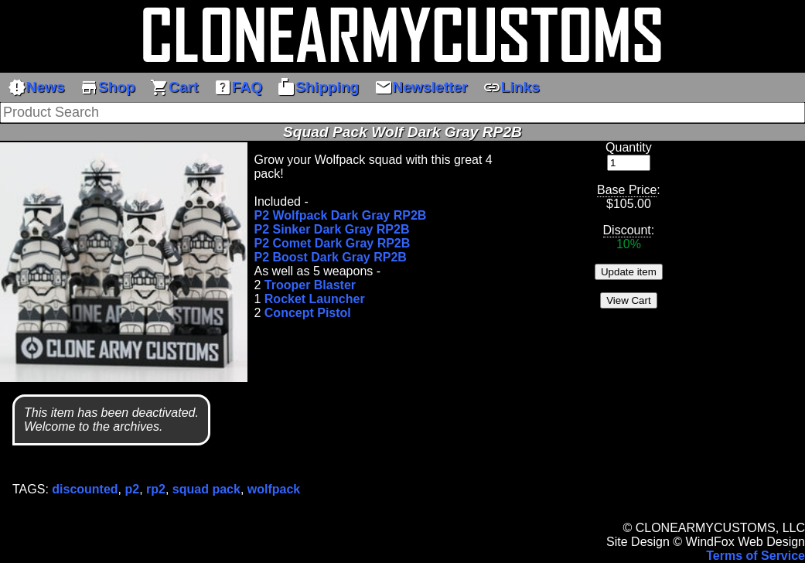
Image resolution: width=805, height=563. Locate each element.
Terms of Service (755, 555)
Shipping (318, 87)
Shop (107, 87)
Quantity (628, 147)
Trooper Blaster (310, 285)
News (36, 87)
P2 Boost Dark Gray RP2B (330, 257)
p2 (132, 489)
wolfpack (273, 489)
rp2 (155, 489)
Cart (174, 87)
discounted (85, 489)
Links (511, 87)
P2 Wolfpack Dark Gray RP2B (340, 215)
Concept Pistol (307, 312)
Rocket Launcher (314, 298)
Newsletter (421, 87)
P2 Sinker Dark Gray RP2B (331, 229)
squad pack (206, 489)
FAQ (237, 87)
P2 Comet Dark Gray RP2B (332, 243)
